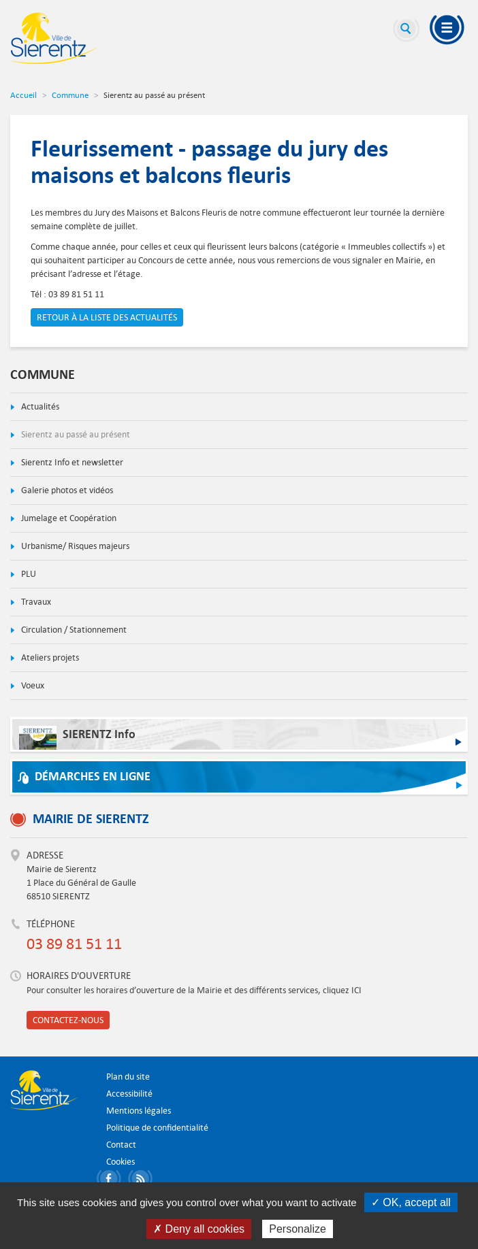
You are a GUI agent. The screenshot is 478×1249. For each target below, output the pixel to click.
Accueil (23, 94)
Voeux (31, 685)
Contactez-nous (68, 1020)
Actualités (39, 406)
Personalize (297, 1229)
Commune (70, 94)
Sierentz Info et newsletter (71, 462)
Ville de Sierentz (53, 38)
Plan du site (128, 1076)
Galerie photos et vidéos (66, 490)
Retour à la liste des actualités (107, 317)
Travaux (35, 601)
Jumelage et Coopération (67, 518)
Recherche (406, 30)
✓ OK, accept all (411, 1202)
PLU (27, 574)
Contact (121, 1144)
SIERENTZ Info (77, 738)
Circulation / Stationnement (73, 629)
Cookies (120, 1161)
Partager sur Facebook (111, 1180)
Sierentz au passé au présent (74, 434)
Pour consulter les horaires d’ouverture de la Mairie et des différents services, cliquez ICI (194, 990)
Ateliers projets (49, 657)
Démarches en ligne (92, 776)
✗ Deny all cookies (198, 1229)
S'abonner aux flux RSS (142, 1180)
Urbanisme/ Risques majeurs (74, 546)
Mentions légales (138, 1110)
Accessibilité (129, 1093)
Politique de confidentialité (157, 1127)
